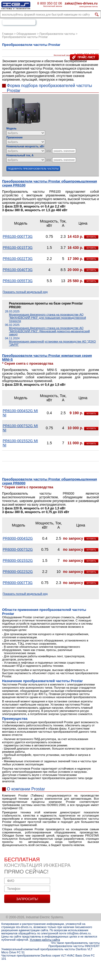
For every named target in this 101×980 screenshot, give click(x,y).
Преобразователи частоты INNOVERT (74, 946)
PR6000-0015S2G (18, 560)
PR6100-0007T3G (18, 236)
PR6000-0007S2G (18, 549)
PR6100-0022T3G (18, 259)
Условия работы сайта (45, 939)
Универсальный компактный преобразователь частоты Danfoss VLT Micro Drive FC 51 (46, 951)
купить (91, 236)
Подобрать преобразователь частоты (33, 168)
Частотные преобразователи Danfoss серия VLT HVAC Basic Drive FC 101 (48, 957)
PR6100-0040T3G (18, 270)
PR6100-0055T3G (18, 281)
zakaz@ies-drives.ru (81, 3)
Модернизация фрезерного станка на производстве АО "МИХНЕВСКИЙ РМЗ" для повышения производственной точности (47, 317)
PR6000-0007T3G (18, 583)
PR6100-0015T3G (18, 247)
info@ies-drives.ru (79, 933)
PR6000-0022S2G (18, 571)
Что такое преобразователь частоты (75, 942)
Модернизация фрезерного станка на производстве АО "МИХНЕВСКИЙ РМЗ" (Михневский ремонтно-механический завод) (49, 331)
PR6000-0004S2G (18, 538)
